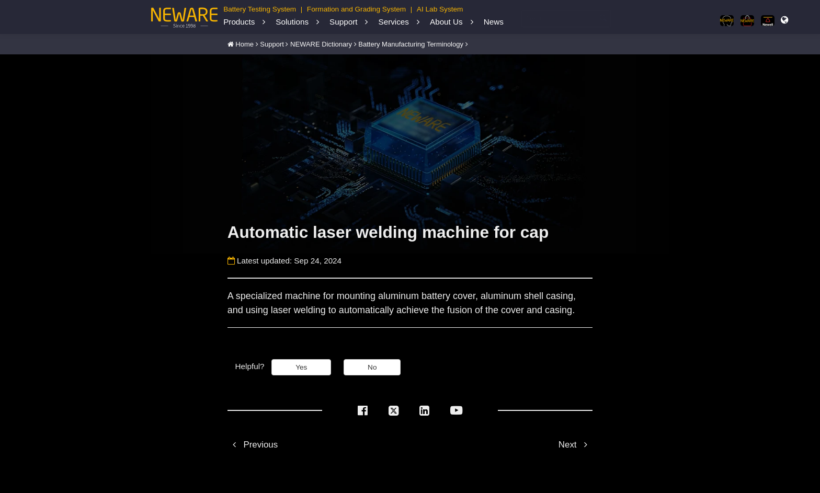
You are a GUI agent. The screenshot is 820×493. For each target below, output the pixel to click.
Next (576, 445)
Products (239, 21)
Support (343, 21)
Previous (252, 445)
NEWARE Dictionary (321, 44)
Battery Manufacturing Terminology (410, 44)
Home (244, 44)
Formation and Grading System (356, 9)
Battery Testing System (259, 9)
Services (393, 21)
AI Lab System (440, 9)
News (494, 21)
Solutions (292, 21)
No (372, 367)
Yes (301, 367)
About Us (446, 21)
